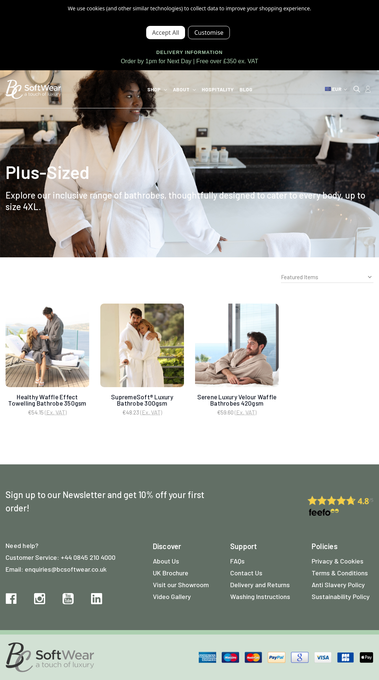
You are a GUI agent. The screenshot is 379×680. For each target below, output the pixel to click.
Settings (209, 32)
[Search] (356, 89)
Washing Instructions (260, 596)
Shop (157, 89)
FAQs (237, 561)
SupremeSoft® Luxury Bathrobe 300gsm (142, 400)
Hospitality (218, 89)
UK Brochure (170, 573)
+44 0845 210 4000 (88, 557)
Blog (245, 89)
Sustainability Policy (341, 596)
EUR (336, 89)
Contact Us (246, 573)
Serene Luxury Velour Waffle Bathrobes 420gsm (237, 400)
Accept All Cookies (165, 32)
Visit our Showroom (181, 585)
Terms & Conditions (340, 573)
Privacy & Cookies (337, 561)
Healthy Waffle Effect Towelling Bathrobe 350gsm (47, 400)
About (184, 89)
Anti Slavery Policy (338, 585)
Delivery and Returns (260, 585)
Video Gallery (172, 596)
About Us (166, 561)
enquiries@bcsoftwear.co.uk (66, 569)
